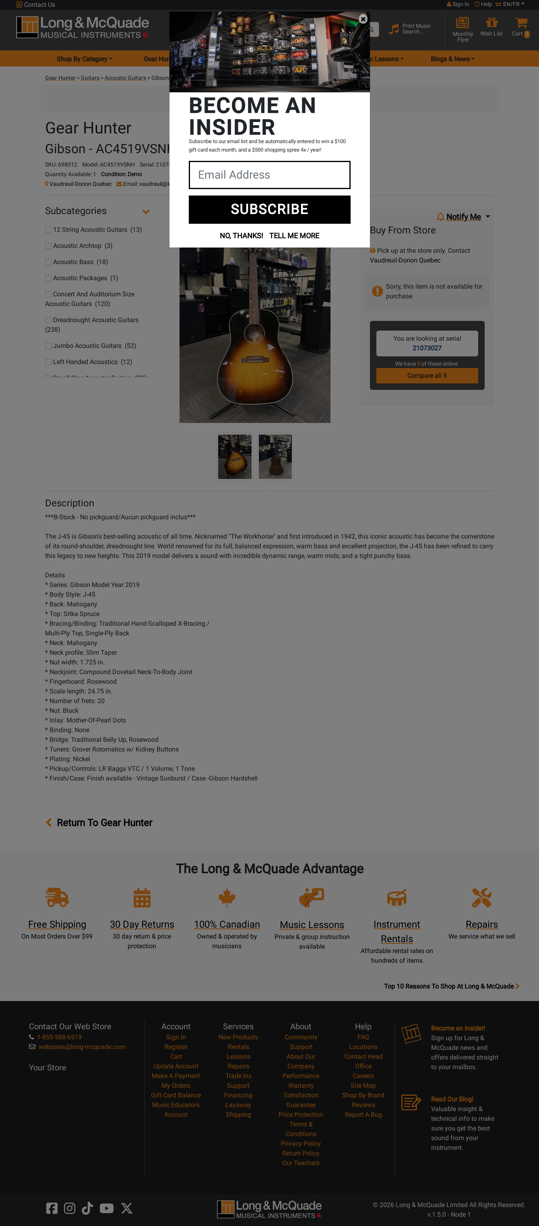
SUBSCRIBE (269, 209)
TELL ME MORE (294, 235)
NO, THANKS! (241, 235)
